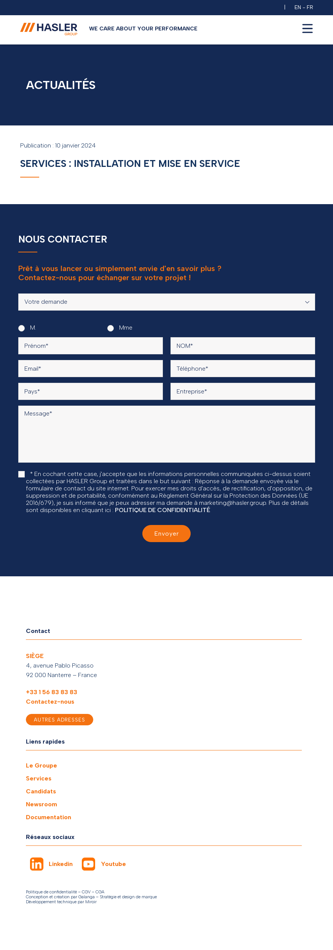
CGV (86, 892)
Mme (119, 327)
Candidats (41, 791)
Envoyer (166, 533)
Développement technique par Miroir (61, 901)
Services (38, 778)
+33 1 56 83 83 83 (51, 692)
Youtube (113, 864)
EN (298, 7)
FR (310, 7)
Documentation (48, 817)
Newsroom (41, 804)
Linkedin (61, 864)
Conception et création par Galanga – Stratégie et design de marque (91, 896)
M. (27, 327)
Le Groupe (41, 765)
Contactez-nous (50, 701)
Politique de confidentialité (51, 892)
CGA (100, 892)
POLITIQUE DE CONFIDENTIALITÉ (162, 510)
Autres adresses (59, 720)
